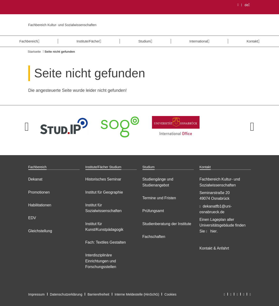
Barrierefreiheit (98, 294)
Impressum (36, 294)
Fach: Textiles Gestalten (105, 242)
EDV (32, 218)
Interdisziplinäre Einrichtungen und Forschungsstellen (100, 261)
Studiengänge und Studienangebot (157, 182)
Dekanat (35, 179)
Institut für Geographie (104, 192)
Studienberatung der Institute (166, 224)
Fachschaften (153, 237)
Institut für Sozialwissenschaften (103, 208)
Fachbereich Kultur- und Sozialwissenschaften (62, 25)
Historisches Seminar (103, 179)
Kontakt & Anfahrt (214, 248)
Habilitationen (39, 205)
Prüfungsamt (153, 211)
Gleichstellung (40, 231)
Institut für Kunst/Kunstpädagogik (104, 227)
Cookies (170, 294)
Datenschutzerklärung (66, 294)
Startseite (34, 51)
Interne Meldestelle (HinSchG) (137, 294)
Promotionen (39, 192)
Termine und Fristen (159, 198)
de (248, 4)
